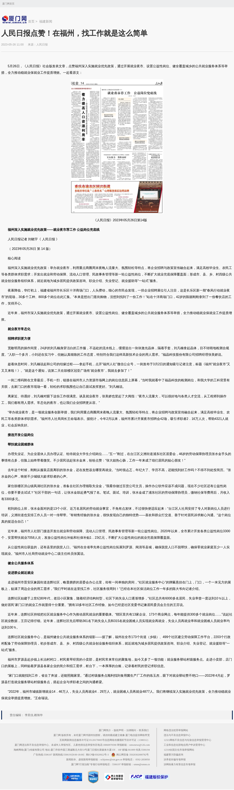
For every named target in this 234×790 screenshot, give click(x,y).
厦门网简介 (105, 730)
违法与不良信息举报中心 (177, 735)
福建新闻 (45, 21)
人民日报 (42, 44)
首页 (31, 21)
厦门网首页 (8, 3)
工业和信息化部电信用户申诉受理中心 (184, 744)
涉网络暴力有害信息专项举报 (179, 764)
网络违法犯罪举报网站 (176, 730)
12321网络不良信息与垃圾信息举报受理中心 (187, 740)
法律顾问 (131, 730)
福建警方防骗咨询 (173, 754)
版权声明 (119, 730)
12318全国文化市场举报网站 (179, 749)
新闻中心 (14, 19)
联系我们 (144, 730)
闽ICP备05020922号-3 (97, 754)
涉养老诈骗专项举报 (175, 759)
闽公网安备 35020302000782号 (130, 754)
